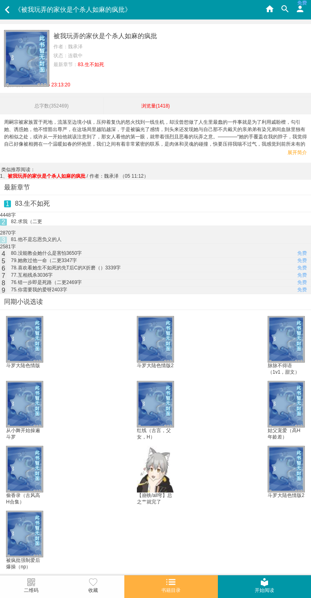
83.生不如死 (32, 203)
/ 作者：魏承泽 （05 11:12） (78, 176)
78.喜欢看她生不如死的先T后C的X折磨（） (66, 268)
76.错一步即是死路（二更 (46, 282)
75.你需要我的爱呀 (39, 290)
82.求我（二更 (26, 221)
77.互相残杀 (32, 275)
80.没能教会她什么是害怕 (46, 253)
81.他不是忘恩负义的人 (36, 239)
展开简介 (297, 152)
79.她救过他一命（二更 (44, 260)
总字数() (51, 106)
